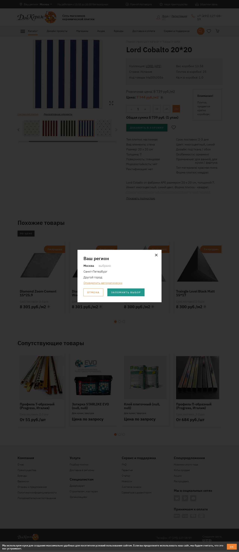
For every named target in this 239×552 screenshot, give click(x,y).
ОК (231, 546)
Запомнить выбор (128, 293)
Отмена (94, 293)
